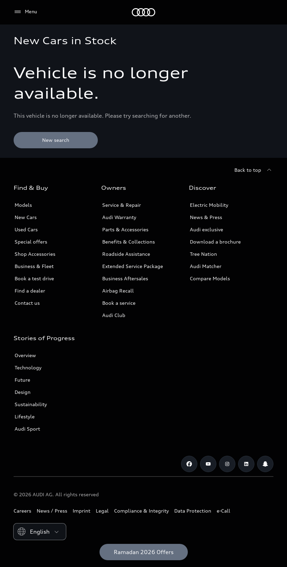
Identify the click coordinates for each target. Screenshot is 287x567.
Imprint (81, 511)
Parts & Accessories (125, 229)
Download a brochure (215, 242)
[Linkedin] (246, 464)
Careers (22, 511)
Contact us (27, 303)
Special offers (31, 242)
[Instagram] (227, 464)
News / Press (52, 511)
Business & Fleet (34, 266)
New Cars (26, 217)
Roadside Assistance (126, 254)
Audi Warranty (119, 217)
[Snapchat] (265, 464)
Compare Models (210, 278)
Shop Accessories (35, 254)
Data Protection (192, 511)
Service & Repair (121, 205)
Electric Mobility (209, 205)
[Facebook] (189, 464)
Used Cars (26, 229)
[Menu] (25, 12)
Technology (28, 367)
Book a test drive (34, 278)
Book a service (119, 303)
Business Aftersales (125, 278)
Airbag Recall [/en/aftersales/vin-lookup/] (118, 291)
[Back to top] (253, 170)
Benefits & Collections (128, 242)
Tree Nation (203, 254)
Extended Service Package (132, 266)
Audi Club (113, 315)
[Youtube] (208, 464)
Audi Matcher (205, 266)
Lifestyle (25, 416)
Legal (102, 511)
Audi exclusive (206, 229)
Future (22, 380)
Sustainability (31, 404)
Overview (25, 355)
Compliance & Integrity (141, 511)
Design (23, 392)
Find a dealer (30, 291)
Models (23, 205)
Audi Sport (27, 429)
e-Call (223, 511)
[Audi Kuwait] (143, 12)
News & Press (206, 217)
